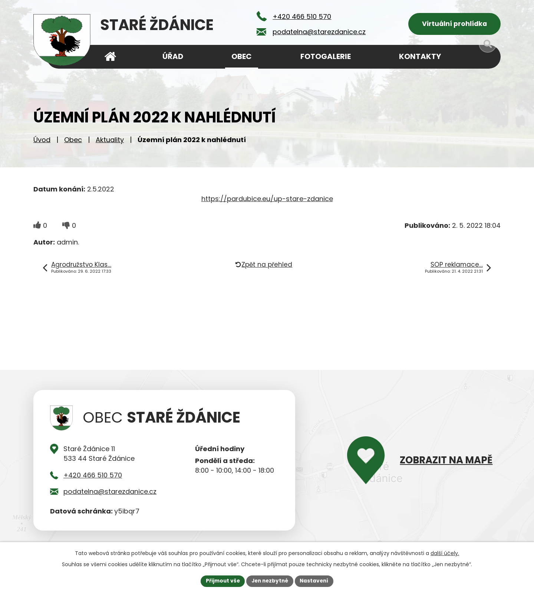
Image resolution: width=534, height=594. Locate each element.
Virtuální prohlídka (454, 24)
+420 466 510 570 (92, 476)
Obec (73, 141)
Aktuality (110, 141)
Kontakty (420, 56)
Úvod (41, 141)
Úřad (172, 56)
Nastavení (316, 580)
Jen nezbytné (269, 580)
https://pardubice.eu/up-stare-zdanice (267, 200)
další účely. (445, 553)
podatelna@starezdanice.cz (109, 493)
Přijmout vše (220, 580)
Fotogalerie (325, 56)
